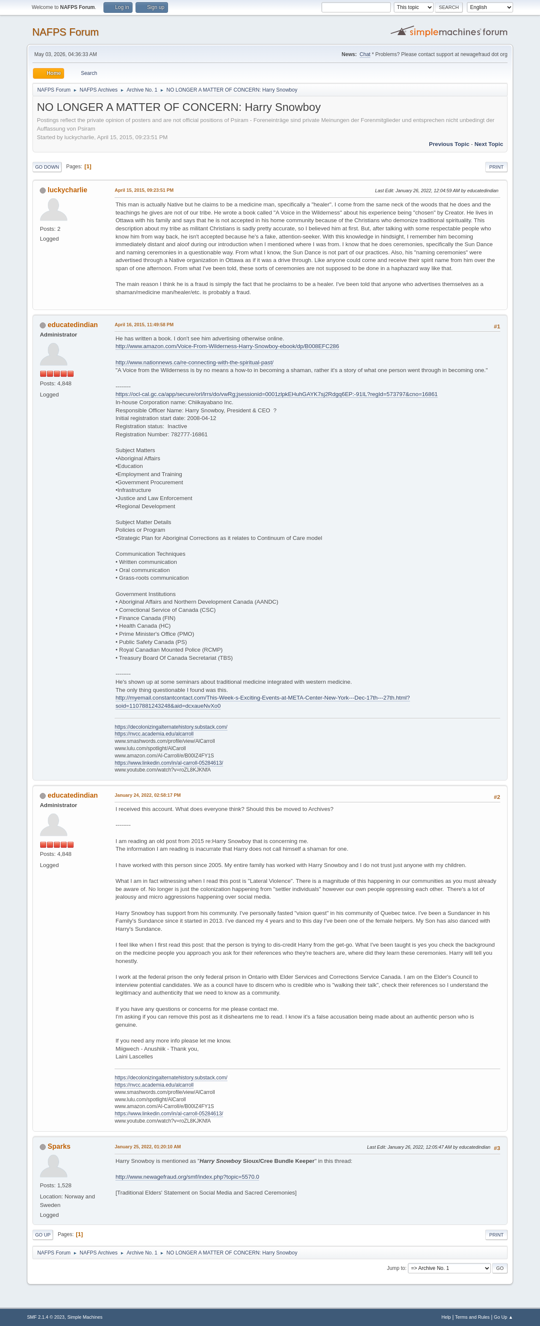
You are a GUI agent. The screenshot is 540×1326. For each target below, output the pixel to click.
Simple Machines (84, 1317)
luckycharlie (67, 190)
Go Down (47, 167)
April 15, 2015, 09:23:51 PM (144, 190)
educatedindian (73, 324)
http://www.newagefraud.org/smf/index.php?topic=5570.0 (187, 1177)
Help (446, 1317)
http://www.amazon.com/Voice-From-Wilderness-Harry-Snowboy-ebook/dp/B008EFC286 (227, 346)
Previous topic (449, 144)
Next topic (489, 144)
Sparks (59, 1146)
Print (496, 167)
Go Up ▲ (503, 1317)
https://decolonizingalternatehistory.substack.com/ (171, 727)
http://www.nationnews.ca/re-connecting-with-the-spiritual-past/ (194, 362)
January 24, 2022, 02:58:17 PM (148, 795)
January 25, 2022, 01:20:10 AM (148, 1146)
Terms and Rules (472, 1317)
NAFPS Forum (65, 32)
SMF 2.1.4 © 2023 (46, 1317)
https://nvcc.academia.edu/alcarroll (154, 734)
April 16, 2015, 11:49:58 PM (144, 324)
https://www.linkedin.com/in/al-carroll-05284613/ (169, 763)
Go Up (42, 1234)
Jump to (396, 1268)
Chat (365, 54)
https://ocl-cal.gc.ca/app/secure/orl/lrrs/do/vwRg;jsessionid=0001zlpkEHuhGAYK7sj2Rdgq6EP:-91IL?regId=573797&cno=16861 (276, 394)
